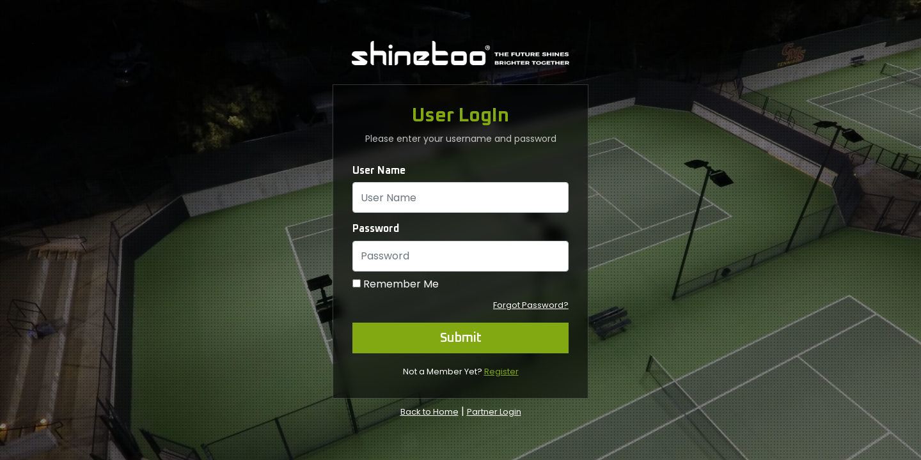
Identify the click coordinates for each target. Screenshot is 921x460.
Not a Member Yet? (461, 371)
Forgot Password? (531, 305)
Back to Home (429, 412)
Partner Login (494, 412)
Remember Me (401, 284)
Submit (461, 338)
